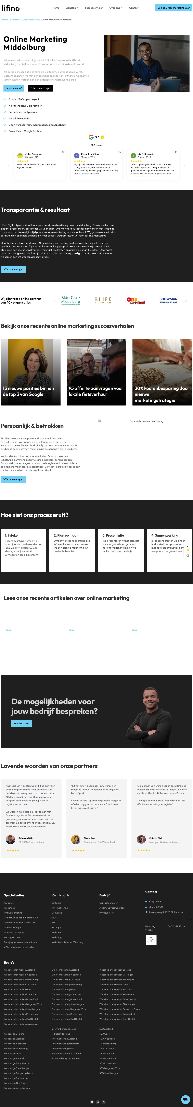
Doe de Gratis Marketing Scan (173, 7)
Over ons (116, 8)
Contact (134, 7)
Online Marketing (31, 19)
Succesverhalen (94, 7)
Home (56, 7)
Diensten (72, 8)
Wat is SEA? (141, 634)
